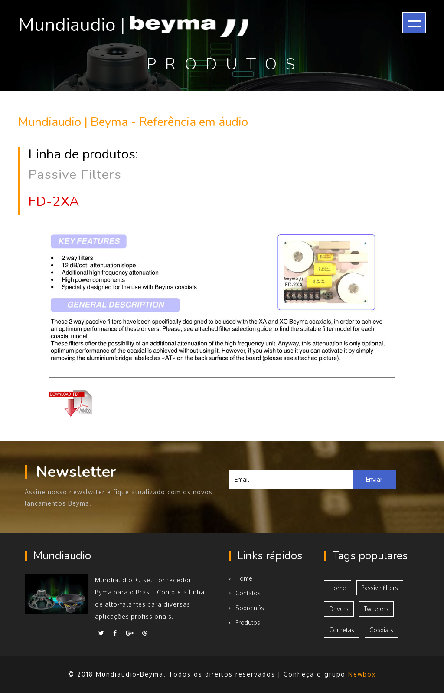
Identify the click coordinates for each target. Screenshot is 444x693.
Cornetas (341, 630)
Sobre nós (246, 607)
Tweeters (377, 608)
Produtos (245, 621)
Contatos (245, 592)
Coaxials (383, 630)
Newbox (362, 674)
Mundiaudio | (142, 24)
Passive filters (381, 587)
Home (240, 577)
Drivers (339, 608)
